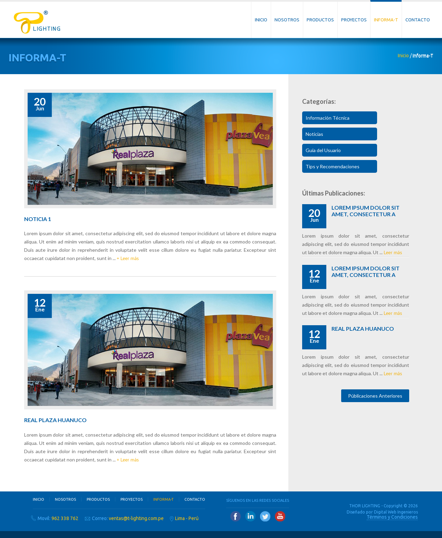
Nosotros (287, 19)
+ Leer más (128, 258)
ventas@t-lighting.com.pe (136, 518)
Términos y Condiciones (392, 517)
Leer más (393, 252)
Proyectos (354, 19)
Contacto (417, 19)
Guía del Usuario (323, 150)
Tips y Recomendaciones (332, 166)
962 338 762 (64, 518)
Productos (320, 19)
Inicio (261, 19)
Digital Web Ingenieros (396, 512)
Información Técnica (327, 118)
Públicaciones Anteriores (375, 396)
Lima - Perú (187, 518)
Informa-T (386, 19)
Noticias (314, 134)
